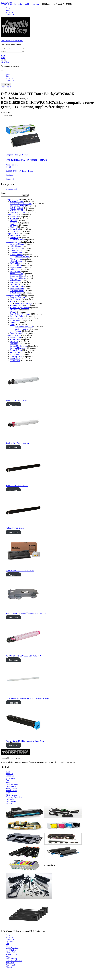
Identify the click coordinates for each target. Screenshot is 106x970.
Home (8, 8)
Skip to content (6, 2)
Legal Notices (11, 786)
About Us (9, 12)
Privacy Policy (11, 789)
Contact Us (10, 14)
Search (3, 193)
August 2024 (10, 179)
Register (9, 87)
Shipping (9, 793)
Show (3, 113)
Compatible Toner (12, 155)
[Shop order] (11, 115)
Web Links (10, 799)
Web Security (11, 801)
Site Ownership (11, 795)
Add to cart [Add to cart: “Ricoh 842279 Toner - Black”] (13, 405)
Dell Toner (24, 155)
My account (10, 778)
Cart (7, 780)
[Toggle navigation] (2, 70)
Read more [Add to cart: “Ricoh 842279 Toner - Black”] (13, 447)
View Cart (5, 62)
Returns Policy (11, 791)
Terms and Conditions (14, 797)
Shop (8, 10)
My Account (6, 84)
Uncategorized (11, 189)
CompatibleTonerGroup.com (12, 41)
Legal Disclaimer (12, 784)
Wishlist (9, 803)
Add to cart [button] (10, 175)
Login (3, 87)
